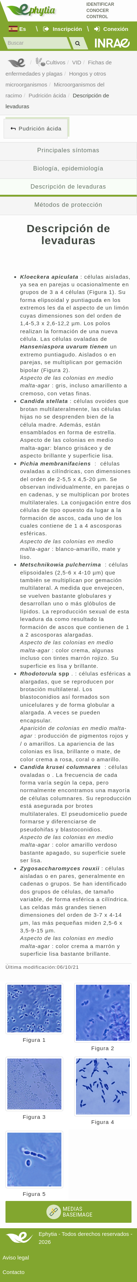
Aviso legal (16, 1257)
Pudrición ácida (47, 95)
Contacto (13, 1272)
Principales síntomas (68, 150)
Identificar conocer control (100, 10)
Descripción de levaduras (68, 186)
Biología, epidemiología (68, 168)
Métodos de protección (68, 204)
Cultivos (50, 62)
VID (76, 62)
